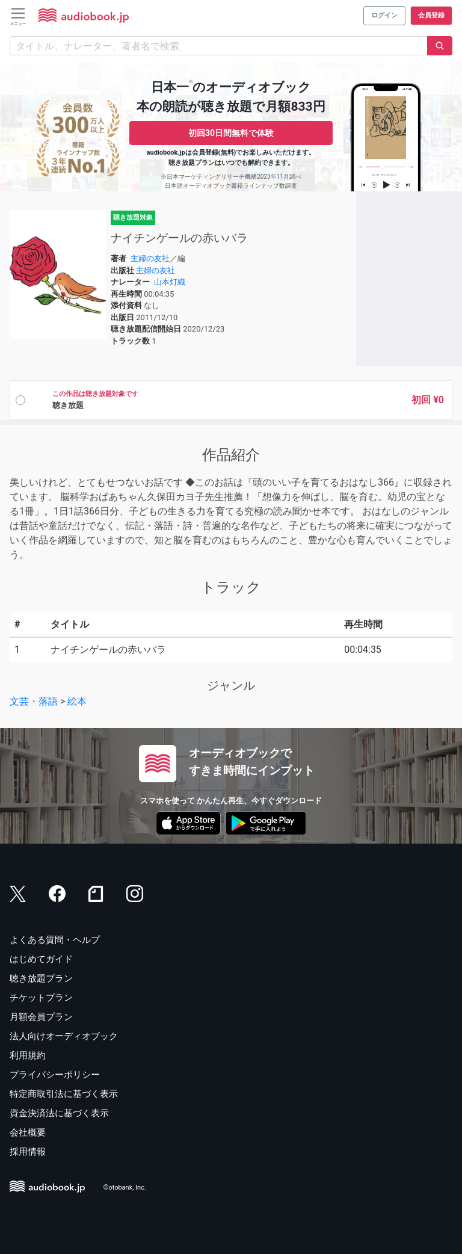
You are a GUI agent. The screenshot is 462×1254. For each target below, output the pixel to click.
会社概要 (28, 1132)
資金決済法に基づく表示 (59, 1113)
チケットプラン (41, 997)
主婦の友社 (150, 258)
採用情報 (28, 1151)
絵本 (77, 701)
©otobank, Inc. (124, 1188)
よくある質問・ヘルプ (55, 939)
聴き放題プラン (41, 978)
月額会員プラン (41, 1017)
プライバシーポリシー (55, 1074)
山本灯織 (169, 281)
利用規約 (28, 1055)
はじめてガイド (41, 959)
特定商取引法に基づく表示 (64, 1094)
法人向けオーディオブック (64, 1036)
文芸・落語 (34, 701)
